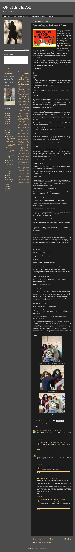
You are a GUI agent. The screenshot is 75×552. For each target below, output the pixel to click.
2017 (6, 130)
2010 (6, 193)
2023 (6, 117)
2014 (6, 184)
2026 (6, 111)
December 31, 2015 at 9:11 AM (57, 499)
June (8, 171)
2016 (6, 132)
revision (20, 79)
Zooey (27, 150)
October (9, 162)
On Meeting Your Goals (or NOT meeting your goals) (10, 155)
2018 (6, 128)
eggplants (20, 156)
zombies (62, 423)
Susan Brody (40, 478)
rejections (20, 118)
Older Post (67, 539)
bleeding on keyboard (23, 151)
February (9, 179)
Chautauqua (20, 161)
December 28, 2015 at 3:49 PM (53, 455)
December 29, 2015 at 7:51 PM (57, 467)
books (26, 74)
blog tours (26, 121)
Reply (38, 436)
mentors (25, 136)
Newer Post (37, 539)
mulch (19, 179)
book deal (20, 139)
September (9, 164)
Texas (24, 150)
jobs (22, 136)
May (8, 173)
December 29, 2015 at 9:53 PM (51, 478)
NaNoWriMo (25, 96)
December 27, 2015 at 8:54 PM (55, 430)
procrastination (21, 142)
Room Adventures (55, 423)
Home (52, 539)
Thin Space (21, 83)
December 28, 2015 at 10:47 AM (57, 442)
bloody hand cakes (23, 153)
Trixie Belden (26, 138)
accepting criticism (23, 112)
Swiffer (27, 167)
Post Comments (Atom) (45, 542)
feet (21, 173)
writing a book (25, 84)
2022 (6, 119)
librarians (20, 105)
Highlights (20, 125)
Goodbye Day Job (25, 162)
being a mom (23, 78)
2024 (6, 115)
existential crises (23, 115)
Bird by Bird (26, 122)
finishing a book (23, 116)
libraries (26, 81)
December (9, 136)
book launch (26, 139)
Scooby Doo (20, 150)
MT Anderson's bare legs (23, 164)
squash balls (20, 158)
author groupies (23, 113)
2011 (6, 190)
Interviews (21, 76)
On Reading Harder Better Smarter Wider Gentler (10, 149)
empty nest (20, 122)
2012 (6, 188)
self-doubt (20, 86)
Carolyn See (21, 135)
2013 (6, 186)
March (8, 177)
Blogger (46, 548)
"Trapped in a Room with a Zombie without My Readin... (10, 143)
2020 (6, 123)
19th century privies (24, 144)
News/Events (50, 16)
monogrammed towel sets (23, 177)
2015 (6, 134)
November (9, 160)
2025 (6, 113)
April (8, 175)
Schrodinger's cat (25, 148)
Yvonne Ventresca (41, 455)
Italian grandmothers (22, 145)
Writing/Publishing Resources (37, 16)
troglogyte (22, 182)
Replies (40, 439)
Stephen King (23, 110)
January (9, 181)
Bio (9, 16)
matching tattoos (23, 176)
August (8, 166)
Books (14, 16)
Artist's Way (25, 133)
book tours (26, 104)
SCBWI (20, 98)
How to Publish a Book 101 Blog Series (23, 91)
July (8, 169)
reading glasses (47, 423)
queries (23, 181)
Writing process (21, 72)
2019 (6, 126)
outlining (23, 179)
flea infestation (26, 173)
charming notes (23, 141)
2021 (6, 121)
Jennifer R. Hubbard (42, 430)
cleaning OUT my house (23, 155)
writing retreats (22, 119)
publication (23, 132)
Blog (5, 16)
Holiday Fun (39, 423)
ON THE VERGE (17, 7)
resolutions (26, 118)
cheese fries (20, 168)
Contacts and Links (23, 16)
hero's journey (25, 156)
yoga (28, 159)
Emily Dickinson (23, 124)
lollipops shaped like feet (23, 174)
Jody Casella (44, 442)
